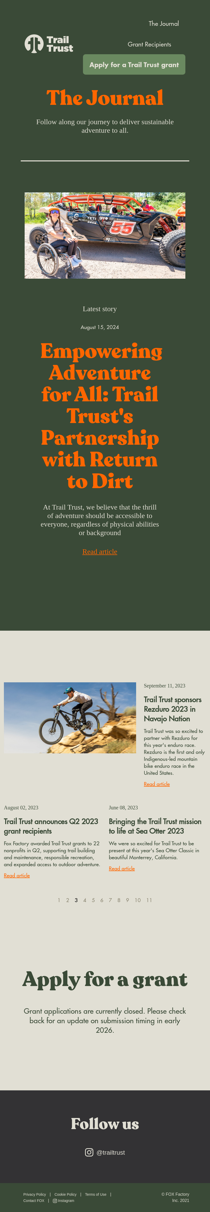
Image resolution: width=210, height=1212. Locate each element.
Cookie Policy (65, 1194)
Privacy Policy (34, 1194)
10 (138, 899)
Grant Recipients (149, 44)
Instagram (63, 1201)
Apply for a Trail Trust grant (134, 64)
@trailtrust (105, 1152)
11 (149, 899)
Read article (99, 552)
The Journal (164, 23)
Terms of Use (95, 1194)
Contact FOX (33, 1201)
